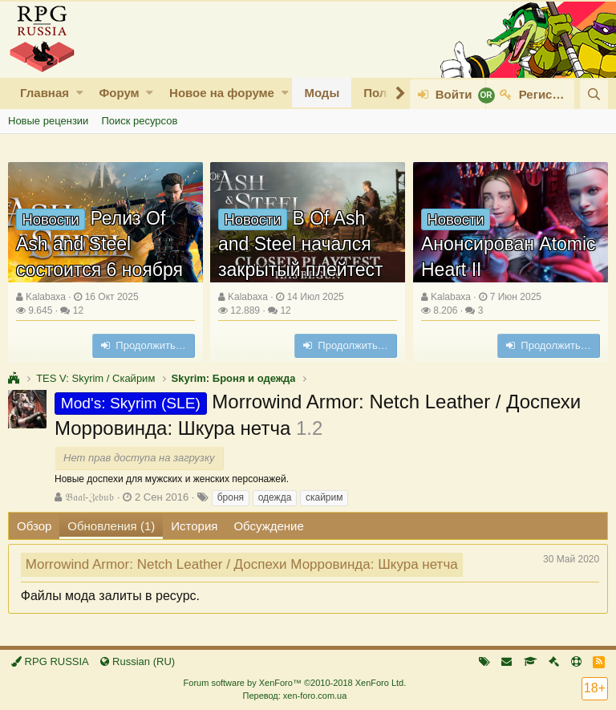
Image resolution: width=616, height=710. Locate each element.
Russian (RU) (137, 661)
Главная (44, 92)
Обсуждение (268, 526)
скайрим (324, 497)
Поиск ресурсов (139, 121)
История (194, 526)
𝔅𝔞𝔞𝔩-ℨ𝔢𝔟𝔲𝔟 (89, 497)
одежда (275, 497)
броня (230, 497)
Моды (321, 92)
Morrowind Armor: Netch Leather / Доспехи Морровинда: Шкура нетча (242, 564)
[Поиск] (594, 94)
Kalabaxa (46, 296)
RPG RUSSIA (50, 661)
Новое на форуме (221, 92)
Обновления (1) (111, 526)
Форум (119, 92)
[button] (79, 93)
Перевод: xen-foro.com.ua (294, 695)
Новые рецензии (48, 121)
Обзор (34, 526)
